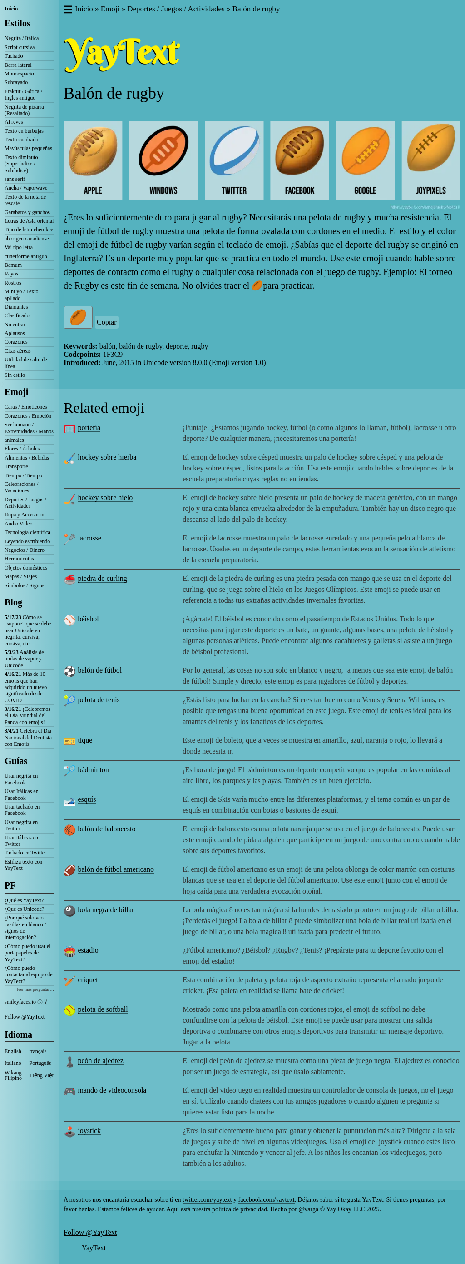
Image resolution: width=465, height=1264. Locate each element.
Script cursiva (20, 47)
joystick (89, 1130)
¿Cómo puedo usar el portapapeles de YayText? (28, 953)
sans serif (15, 179)
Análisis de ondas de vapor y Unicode (24, 659)
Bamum (13, 265)
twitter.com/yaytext (207, 1199)
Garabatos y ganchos (27, 212)
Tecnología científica (27, 532)
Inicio (11, 8)
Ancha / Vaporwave (26, 188)
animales (14, 440)
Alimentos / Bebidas (27, 458)
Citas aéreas (18, 351)
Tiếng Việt (42, 1075)
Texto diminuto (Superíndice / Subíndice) (21, 164)
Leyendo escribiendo (27, 541)
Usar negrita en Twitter (21, 825)
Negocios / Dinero (25, 550)
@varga (308, 1209)
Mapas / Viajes (21, 576)
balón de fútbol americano (116, 869)
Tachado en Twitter (25, 852)
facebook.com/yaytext (266, 1199)
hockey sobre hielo (105, 497)
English (13, 1051)
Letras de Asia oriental (29, 221)
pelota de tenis (98, 700)
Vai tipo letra (19, 247)
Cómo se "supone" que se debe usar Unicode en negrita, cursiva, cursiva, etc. (28, 630)
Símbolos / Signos (24, 585)
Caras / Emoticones (26, 407)
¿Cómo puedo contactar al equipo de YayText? (29, 974)
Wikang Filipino (13, 1075)
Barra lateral (18, 65)
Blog (13, 602)
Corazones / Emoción (28, 416)
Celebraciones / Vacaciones (21, 487)
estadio (88, 950)
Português (40, 1063)
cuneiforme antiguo (26, 256)
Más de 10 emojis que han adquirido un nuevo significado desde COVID (26, 687)
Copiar (107, 322)
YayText (94, 1248)
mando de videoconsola (112, 1090)
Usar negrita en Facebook (21, 779)
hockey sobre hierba (107, 457)
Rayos (11, 273)
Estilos (17, 23)
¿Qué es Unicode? (24, 909)
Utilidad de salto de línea (26, 362)
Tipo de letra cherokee (29, 229)
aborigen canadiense (27, 238)
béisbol (88, 619)
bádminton (93, 770)
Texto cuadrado (21, 139)
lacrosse (89, 538)
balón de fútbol (100, 670)
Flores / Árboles (22, 448)
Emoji (16, 392)
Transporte (16, 466)
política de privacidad (239, 1209)
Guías (16, 761)
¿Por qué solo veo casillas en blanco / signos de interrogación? (25, 927)
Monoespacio (19, 73)
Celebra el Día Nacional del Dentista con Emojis (28, 737)
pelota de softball (103, 1009)
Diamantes (16, 307)
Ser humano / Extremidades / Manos (29, 427)
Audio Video (18, 523)
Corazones (16, 342)
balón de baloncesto (106, 829)
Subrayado (16, 82)
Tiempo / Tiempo (23, 475)
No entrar (15, 324)
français (38, 1051)
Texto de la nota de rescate (25, 200)
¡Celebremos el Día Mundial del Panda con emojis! (27, 715)
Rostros (13, 283)
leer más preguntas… (35, 989)
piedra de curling (102, 578)
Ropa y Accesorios (25, 514)
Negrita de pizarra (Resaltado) (24, 110)
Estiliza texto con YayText (23, 865)
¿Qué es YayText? (24, 900)
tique (85, 740)
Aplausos (15, 333)
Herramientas (19, 558)
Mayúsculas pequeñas (28, 148)
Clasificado (17, 315)
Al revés (14, 122)
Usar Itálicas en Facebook (22, 794)
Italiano (13, 1063)
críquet (88, 980)
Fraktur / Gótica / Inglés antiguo (23, 94)
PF (10, 885)
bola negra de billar (106, 910)
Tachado (14, 56)
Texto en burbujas (24, 131)
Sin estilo (15, 375)
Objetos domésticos (26, 568)
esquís (87, 799)
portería (89, 427)
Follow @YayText (25, 1017)
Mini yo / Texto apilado (22, 294)
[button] (67, 10)
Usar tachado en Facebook (22, 810)
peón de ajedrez (100, 1060)
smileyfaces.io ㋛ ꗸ (26, 1002)
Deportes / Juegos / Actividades (25, 502)
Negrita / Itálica (22, 38)
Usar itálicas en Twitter (21, 840)
